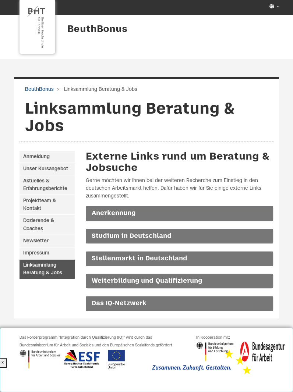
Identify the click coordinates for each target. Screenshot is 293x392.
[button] (273, 7)
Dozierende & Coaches (38, 224)
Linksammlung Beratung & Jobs (42, 269)
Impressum (36, 253)
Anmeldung (36, 156)
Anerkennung (113, 213)
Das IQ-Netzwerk (119, 303)
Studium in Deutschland (132, 236)
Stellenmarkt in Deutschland (139, 258)
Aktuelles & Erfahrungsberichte (45, 185)
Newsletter (36, 241)
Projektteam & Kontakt (39, 205)
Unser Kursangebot (45, 169)
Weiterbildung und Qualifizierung (147, 281)
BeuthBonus (97, 29)
